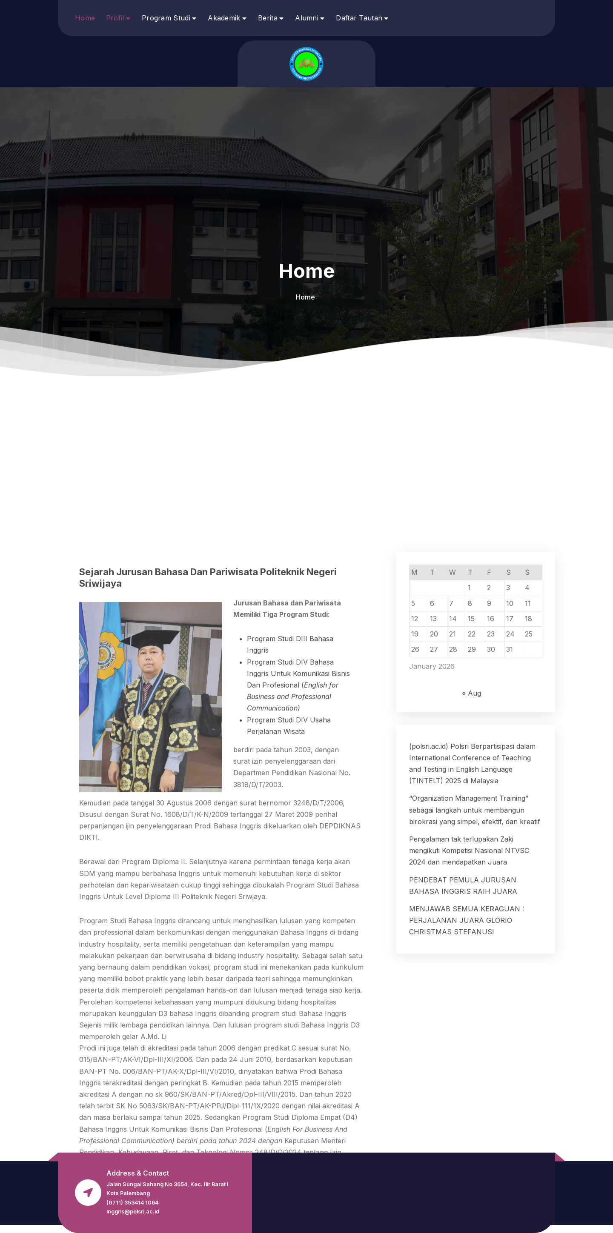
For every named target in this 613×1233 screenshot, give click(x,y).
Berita (268, 18)
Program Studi (166, 18)
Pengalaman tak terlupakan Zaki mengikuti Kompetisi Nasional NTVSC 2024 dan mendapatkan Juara (469, 1115)
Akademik (224, 18)
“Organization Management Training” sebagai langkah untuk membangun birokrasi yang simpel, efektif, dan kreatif (474, 1075)
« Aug (471, 958)
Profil (115, 18)
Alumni (306, 18)
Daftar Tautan (359, 18)
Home (85, 18)
